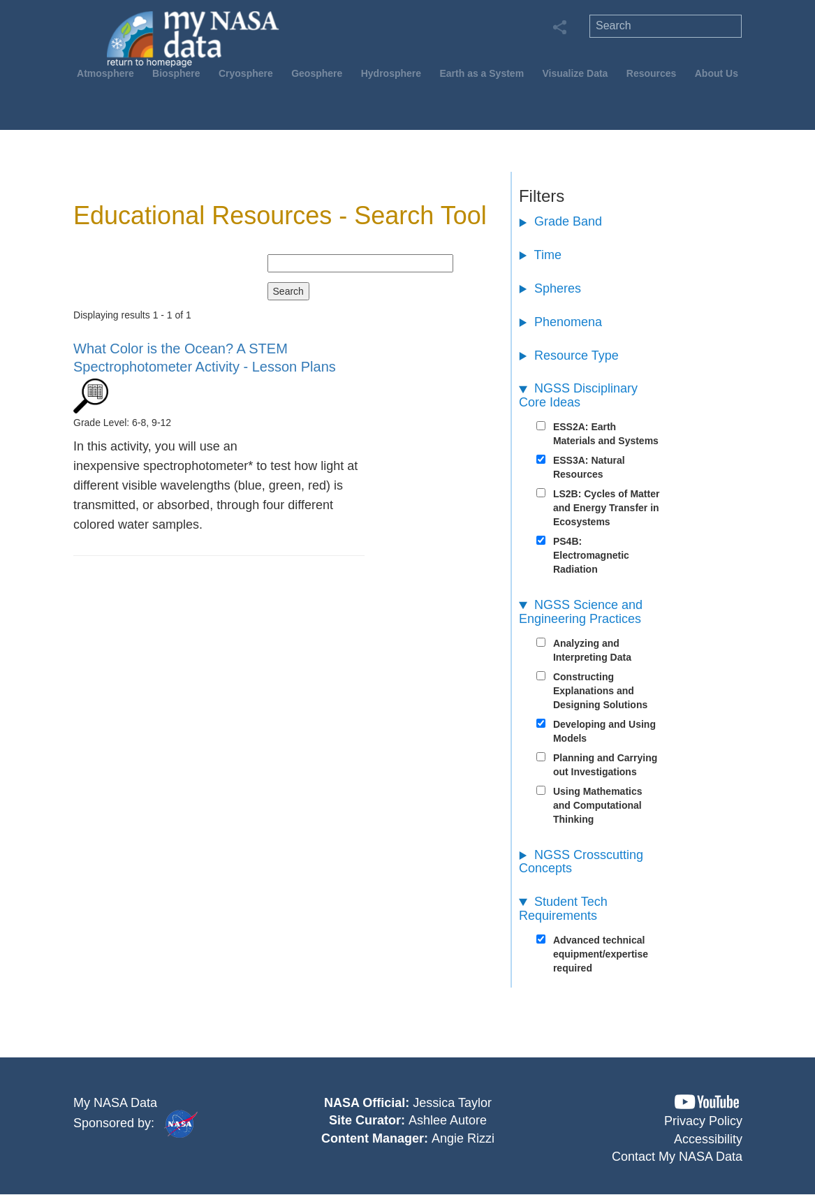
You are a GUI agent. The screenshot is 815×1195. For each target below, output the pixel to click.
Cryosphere (246, 73)
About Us (716, 73)
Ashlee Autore (448, 1120)
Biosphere (176, 73)
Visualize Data (575, 73)
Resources (651, 73)
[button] (707, 1101)
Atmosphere (105, 73)
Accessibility (708, 1139)
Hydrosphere (391, 73)
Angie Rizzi (463, 1138)
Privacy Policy (703, 1121)
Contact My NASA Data (677, 1157)
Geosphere (316, 73)
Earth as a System (481, 73)
